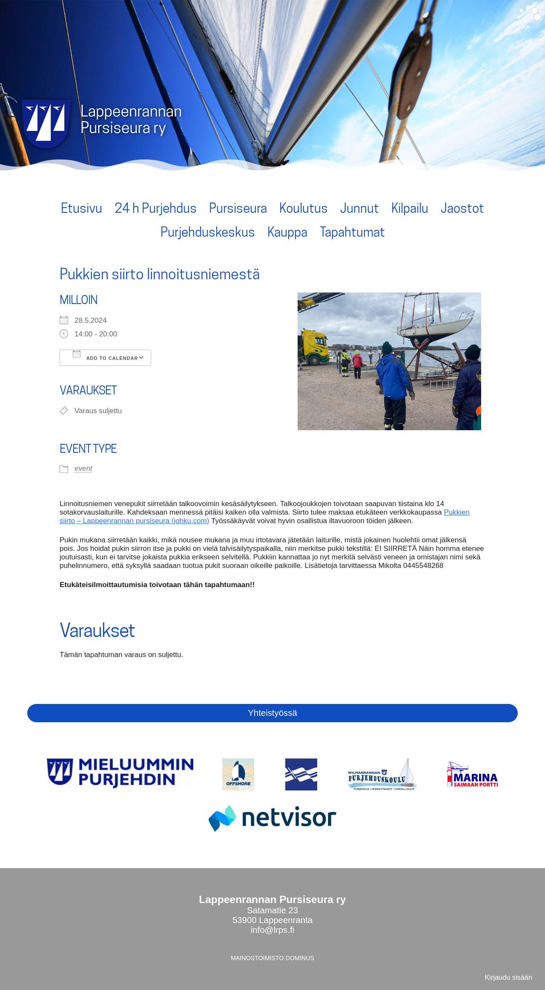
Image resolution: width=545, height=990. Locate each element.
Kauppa (287, 232)
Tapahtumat (352, 232)
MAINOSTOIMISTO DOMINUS (272, 958)
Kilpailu (409, 208)
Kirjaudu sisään (508, 977)
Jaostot (462, 208)
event (83, 468)
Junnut (359, 208)
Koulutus (303, 208)
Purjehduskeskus (208, 232)
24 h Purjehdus (156, 208)
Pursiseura (238, 208)
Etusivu (81, 208)
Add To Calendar (105, 355)
